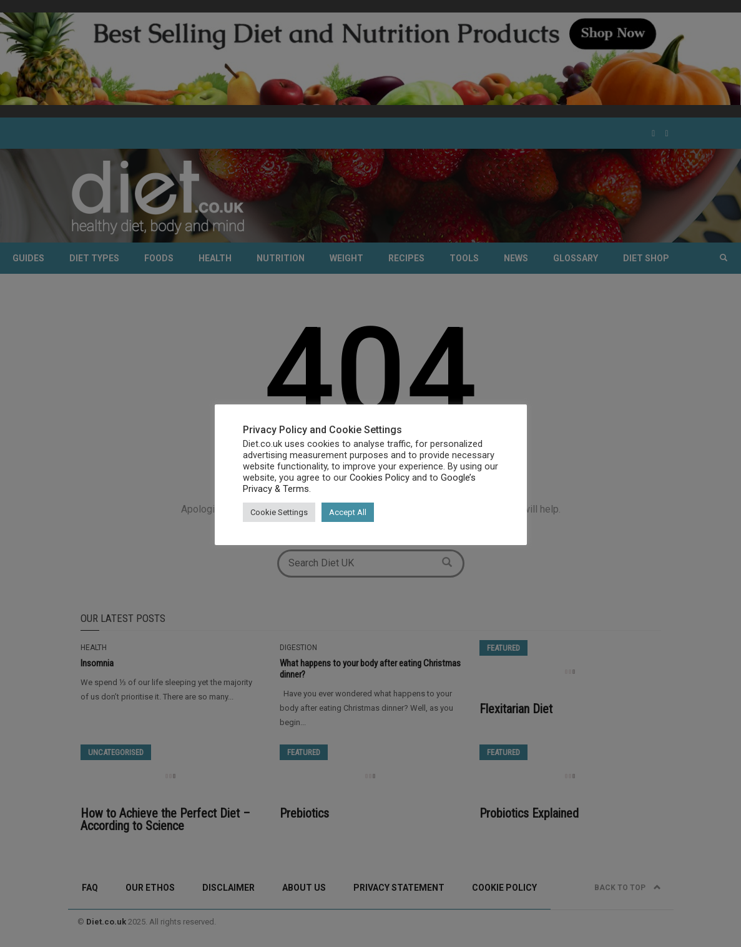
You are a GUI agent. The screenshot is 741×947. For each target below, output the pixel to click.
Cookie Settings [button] (279, 512)
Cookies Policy (380, 477)
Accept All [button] (347, 512)
